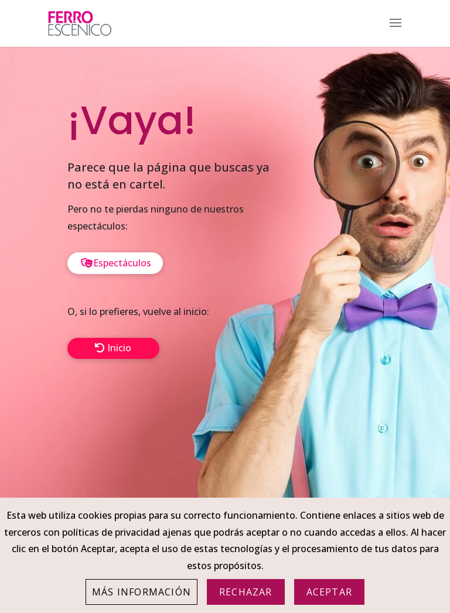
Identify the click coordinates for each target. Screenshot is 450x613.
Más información (141, 591)
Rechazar (245, 591)
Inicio (119, 347)
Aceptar (329, 591)
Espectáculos (122, 262)
